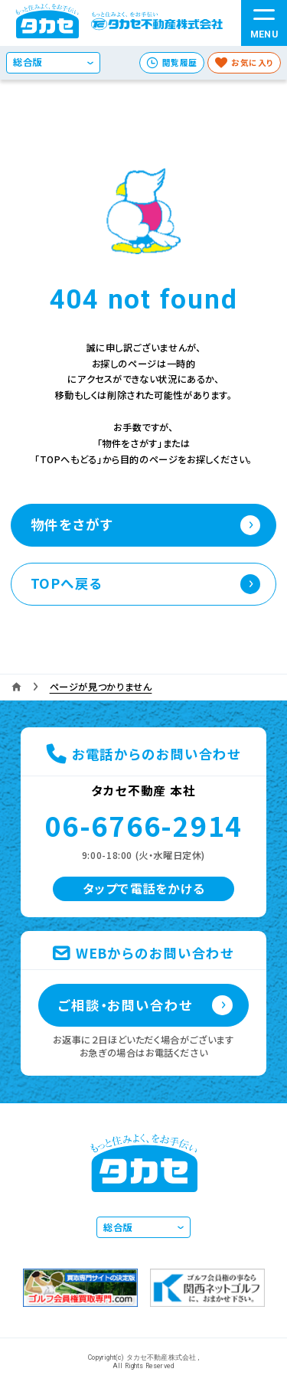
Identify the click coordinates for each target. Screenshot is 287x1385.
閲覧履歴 (179, 62)
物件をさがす (72, 524)
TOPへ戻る (67, 583)
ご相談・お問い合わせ (125, 1004)
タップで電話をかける (144, 888)
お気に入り (252, 62)
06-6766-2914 (143, 824)
